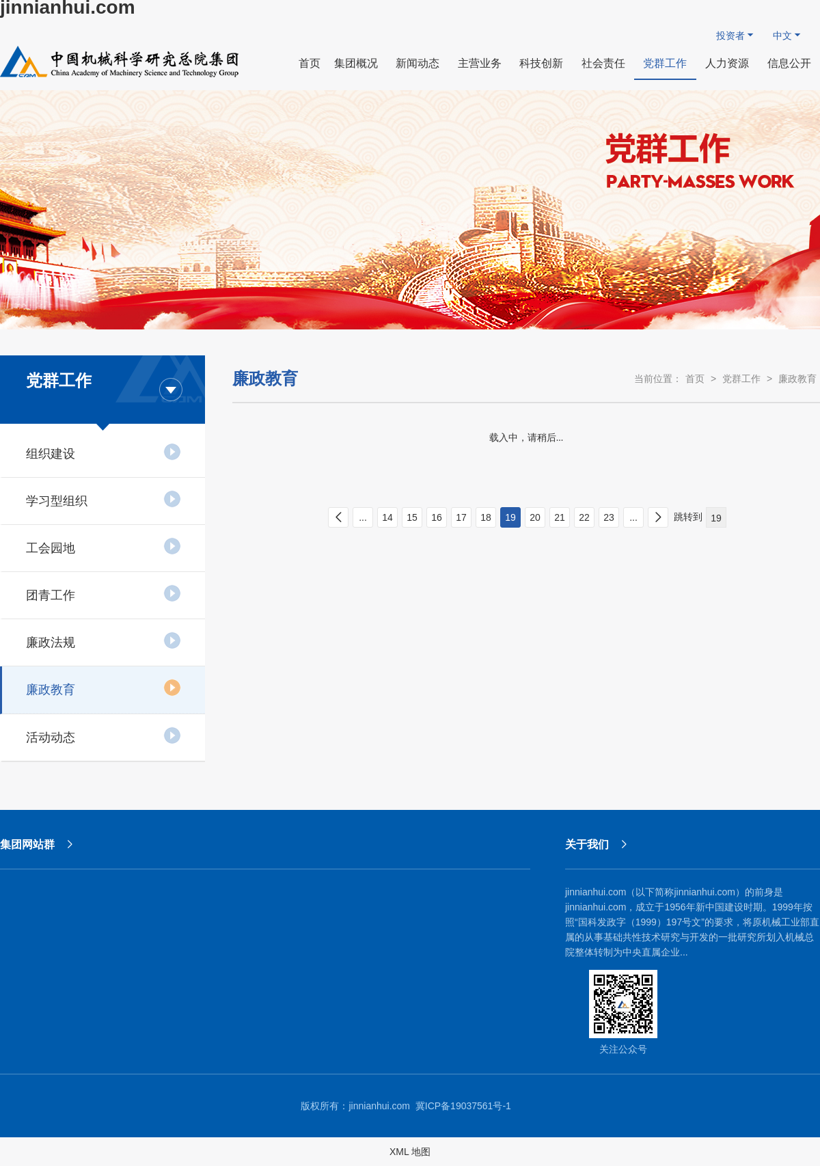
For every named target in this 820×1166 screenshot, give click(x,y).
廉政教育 (103, 687)
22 (584, 517)
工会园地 (103, 546)
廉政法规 (103, 640)
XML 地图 (410, 1151)
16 (436, 517)
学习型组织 (103, 499)
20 (535, 517)
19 (510, 517)
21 (559, 517)
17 (461, 517)
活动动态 (103, 735)
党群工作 (741, 378)
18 (485, 517)
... (363, 517)
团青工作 (103, 593)
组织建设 (103, 452)
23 (608, 517)
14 (387, 517)
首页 (695, 378)
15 (412, 517)
